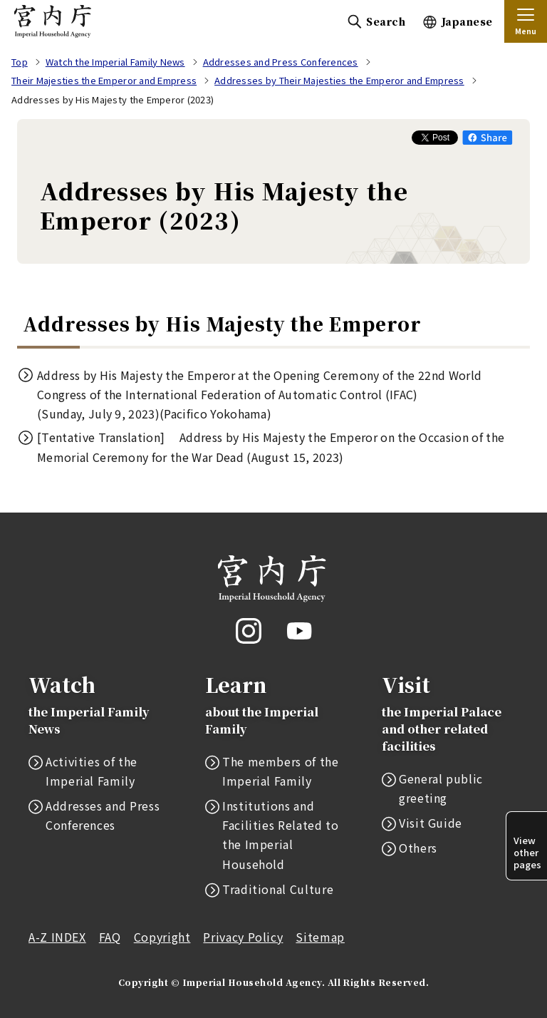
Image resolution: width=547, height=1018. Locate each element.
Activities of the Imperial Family (91, 771)
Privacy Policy (243, 936)
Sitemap (320, 936)
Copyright (162, 936)
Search (385, 21)
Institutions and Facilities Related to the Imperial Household (280, 835)
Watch (96, 704)
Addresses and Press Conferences (103, 815)
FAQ (110, 936)
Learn (273, 704)
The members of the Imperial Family (280, 771)
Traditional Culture (277, 889)
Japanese (467, 21)
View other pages (527, 852)
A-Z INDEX (57, 936)
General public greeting (441, 788)
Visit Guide (430, 822)
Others (418, 847)
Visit (450, 712)
